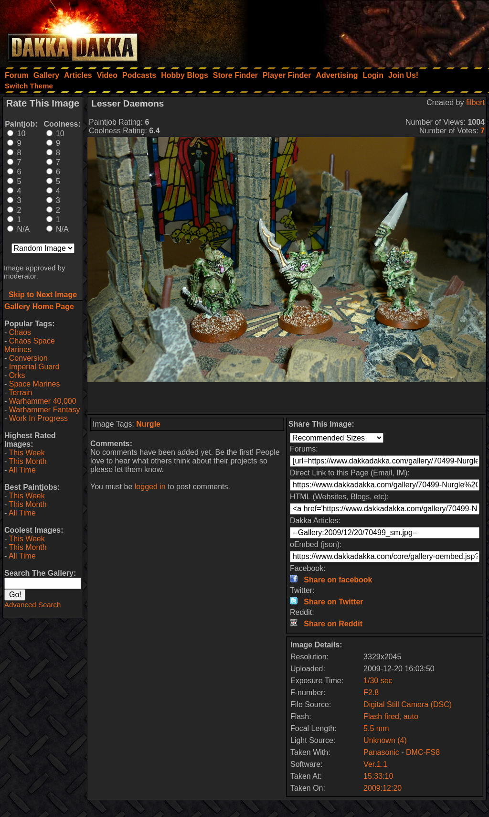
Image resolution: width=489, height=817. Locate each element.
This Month (27, 461)
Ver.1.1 (375, 764)
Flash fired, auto (390, 716)
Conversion (28, 358)
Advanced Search (32, 605)
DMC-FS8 (423, 752)
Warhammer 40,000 (42, 401)
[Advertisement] (360, 31)
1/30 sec (377, 681)
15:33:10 (378, 776)
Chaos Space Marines (29, 345)
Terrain (20, 392)
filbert (475, 102)
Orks (17, 375)
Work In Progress (38, 418)
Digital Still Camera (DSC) (407, 704)
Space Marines (34, 384)
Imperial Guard (34, 367)
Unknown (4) (385, 740)
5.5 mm (376, 728)
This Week (26, 453)
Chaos (20, 332)
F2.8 (371, 692)
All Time (22, 470)
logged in (150, 487)
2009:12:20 (382, 788)
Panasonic (381, 752)
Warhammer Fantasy (44, 410)
